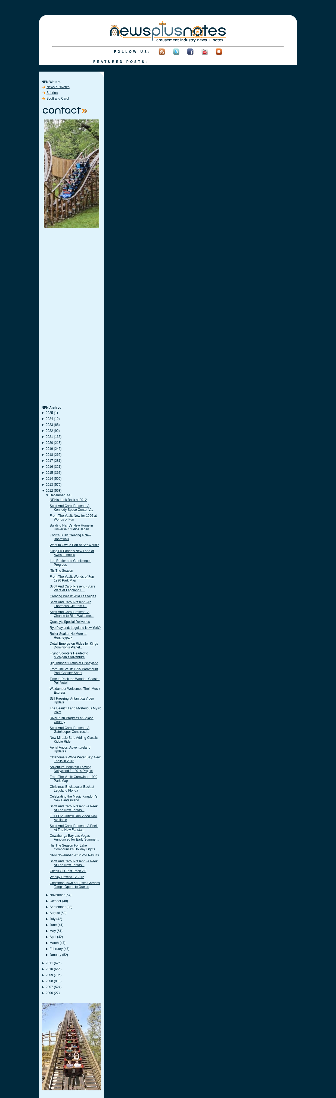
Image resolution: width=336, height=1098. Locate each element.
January (55, 955)
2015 (49, 473)
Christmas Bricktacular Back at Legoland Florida (72, 788)
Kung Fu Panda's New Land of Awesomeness (72, 553)
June (53, 925)
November (57, 895)
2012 (49, 491)
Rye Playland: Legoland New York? (75, 628)
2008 (49, 981)
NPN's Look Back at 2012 (68, 500)
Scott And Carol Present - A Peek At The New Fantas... (74, 808)
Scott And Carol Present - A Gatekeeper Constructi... (69, 730)
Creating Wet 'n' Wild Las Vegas (73, 596)
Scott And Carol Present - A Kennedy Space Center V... (71, 508)
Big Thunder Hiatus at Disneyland (74, 663)
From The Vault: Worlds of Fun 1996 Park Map (72, 578)
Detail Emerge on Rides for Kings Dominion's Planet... (74, 645)
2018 (49, 455)
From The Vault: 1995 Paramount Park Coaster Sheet (74, 671)
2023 (49, 425)
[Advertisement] (71, 317)
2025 (49, 413)
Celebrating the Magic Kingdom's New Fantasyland (74, 798)
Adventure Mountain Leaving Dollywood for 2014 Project (71, 769)
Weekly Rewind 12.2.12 (67, 877)
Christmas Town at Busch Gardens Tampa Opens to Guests (75, 885)
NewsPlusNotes (58, 87)
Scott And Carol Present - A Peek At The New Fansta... (74, 828)
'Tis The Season (61, 571)
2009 (49, 975)
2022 (49, 431)
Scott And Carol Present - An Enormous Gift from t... (70, 604)
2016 (49, 467)
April (53, 937)
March (54, 943)
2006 (49, 993)
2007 (49, 987)
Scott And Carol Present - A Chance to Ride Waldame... (72, 614)
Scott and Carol (57, 98)
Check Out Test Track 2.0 (68, 871)
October (55, 901)
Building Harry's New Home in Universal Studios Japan (71, 527)
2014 (49, 479)
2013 (49, 485)
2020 (49, 443)
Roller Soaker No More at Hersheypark (68, 635)
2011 (49, 963)
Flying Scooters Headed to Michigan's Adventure (69, 655)
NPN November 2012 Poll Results (74, 855)
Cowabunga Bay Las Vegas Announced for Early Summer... (74, 837)
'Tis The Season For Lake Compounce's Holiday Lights (72, 847)
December (57, 495)
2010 (49, 969)
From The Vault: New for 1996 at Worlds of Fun (73, 517)
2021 (49, 437)
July (52, 919)
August (55, 913)
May (53, 931)
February (56, 949)
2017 (49, 461)
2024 (49, 419)
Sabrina (52, 93)
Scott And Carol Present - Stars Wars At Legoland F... (72, 588)
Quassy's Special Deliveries (70, 622)
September (58, 907)
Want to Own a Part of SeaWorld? (74, 545)
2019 (49, 449)
